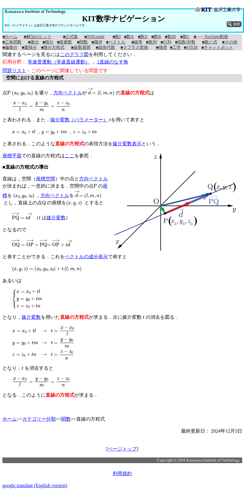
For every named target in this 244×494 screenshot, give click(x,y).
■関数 (82, 42)
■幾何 (96, 42)
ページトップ (122, 448)
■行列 (165, 42)
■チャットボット (217, 47)
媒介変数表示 (127, 143)
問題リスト (14, 70)
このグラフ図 (74, 54)
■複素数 (64, 42)
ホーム (9, 419)
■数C (185, 36)
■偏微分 (9, 47)
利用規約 (122, 473)
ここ (69, 155)
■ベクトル (115, 42)
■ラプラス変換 (134, 47)
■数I (117, 36)
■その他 (229, 42)
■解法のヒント (37, 36)
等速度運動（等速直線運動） (59, 61)
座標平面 (12, 155)
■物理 (161, 47)
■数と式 (209, 42)
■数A (129, 36)
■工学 (175, 47)
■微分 (33, 42)
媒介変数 (56, 217)
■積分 (48, 42)
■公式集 (70, 36)
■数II (142, 36)
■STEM (191, 47)
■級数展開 (80, 47)
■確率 (137, 42)
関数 (66, 419)
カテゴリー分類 (39, 419)
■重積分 (29, 47)
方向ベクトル (67, 92)
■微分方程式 (52, 47)
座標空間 (45, 178)
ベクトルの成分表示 (86, 256)
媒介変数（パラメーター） (79, 119)
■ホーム (9, 36)
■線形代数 (105, 47)
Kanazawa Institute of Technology (35, 11)
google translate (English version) (34, 485)
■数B (156, 36)
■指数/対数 (185, 42)
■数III (170, 36)
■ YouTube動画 (211, 36)
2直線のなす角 (112, 61)
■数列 (151, 42)
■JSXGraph (94, 36)
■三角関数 (12, 42)
